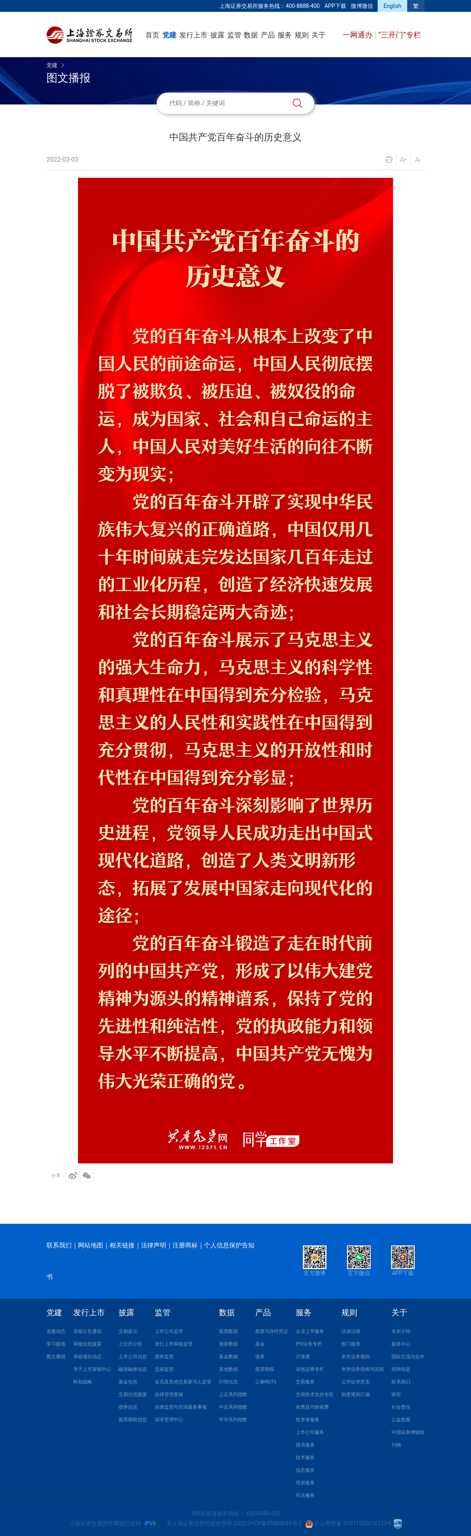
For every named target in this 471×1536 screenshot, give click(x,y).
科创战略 (82, 1382)
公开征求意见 (355, 1382)
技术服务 (305, 1457)
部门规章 (350, 1344)
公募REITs (265, 1382)
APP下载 (335, 6)
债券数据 (228, 1344)
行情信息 (228, 1382)
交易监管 (164, 1369)
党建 (169, 35)
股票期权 (264, 1369)
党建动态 (55, 1331)
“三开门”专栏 (399, 34)
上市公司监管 (169, 1331)
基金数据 (228, 1356)
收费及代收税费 (312, 1407)
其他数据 (228, 1369)
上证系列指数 (233, 1394)
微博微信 (362, 6)
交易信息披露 (133, 1394)
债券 (260, 1356)
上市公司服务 (310, 1432)
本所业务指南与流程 (362, 1369)
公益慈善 (400, 1419)
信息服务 (305, 1470)
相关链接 (122, 1245)
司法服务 (305, 1495)
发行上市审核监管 (174, 1344)
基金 (260, 1344)
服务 (285, 35)
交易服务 (305, 1382)
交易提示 (128, 1331)
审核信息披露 (87, 1344)
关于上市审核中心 (92, 1369)
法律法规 (350, 1331)
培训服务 (305, 1483)
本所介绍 (400, 1331)
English (392, 6)
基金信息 (128, 1382)
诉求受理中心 (169, 1419)
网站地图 (90, 1245)
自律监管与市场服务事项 (181, 1407)
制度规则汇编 (355, 1394)
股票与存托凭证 (271, 1331)
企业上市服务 (310, 1331)
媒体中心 (400, 1344)
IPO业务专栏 (309, 1344)
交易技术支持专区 (315, 1394)
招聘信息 (400, 1369)
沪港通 (303, 1356)
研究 (396, 1394)
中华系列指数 (233, 1419)
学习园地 (55, 1344)
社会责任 (400, 1407)
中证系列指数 (233, 1407)
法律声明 (153, 1245)
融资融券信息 (133, 1369)
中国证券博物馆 (408, 1432)
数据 (251, 35)
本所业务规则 (355, 1356)
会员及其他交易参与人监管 (183, 1382)
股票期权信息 (133, 1419)
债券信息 (128, 1407)
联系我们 (59, 1245)
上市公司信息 (133, 1356)
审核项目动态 (87, 1356)
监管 (234, 35)
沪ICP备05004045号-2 (274, 1523)
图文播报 (55, 1356)
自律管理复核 (169, 1394)
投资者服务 (307, 1419)
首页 (152, 35)
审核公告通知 (87, 1331)
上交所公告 (130, 1344)
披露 (217, 35)
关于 (319, 35)
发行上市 (193, 35)
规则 (302, 35)
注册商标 (185, 1245)
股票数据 (228, 1331)
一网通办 (359, 34)
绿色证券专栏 (310, 1369)
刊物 (396, 1445)
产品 (268, 35)
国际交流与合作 (408, 1356)
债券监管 (164, 1356)
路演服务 (305, 1445)
